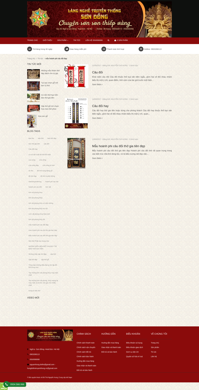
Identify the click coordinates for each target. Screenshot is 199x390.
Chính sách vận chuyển (86, 347)
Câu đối (97, 72)
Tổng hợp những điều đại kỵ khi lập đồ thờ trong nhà (43, 266)
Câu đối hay (100, 106)
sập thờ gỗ (45, 260)
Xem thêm (97, 84)
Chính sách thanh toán (86, 343)
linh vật (48, 187)
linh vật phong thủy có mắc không (41, 203)
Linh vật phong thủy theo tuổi (39, 214)
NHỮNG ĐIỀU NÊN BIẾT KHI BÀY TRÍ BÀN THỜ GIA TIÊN (43, 247)
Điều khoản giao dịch (134, 347)
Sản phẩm (155, 347)
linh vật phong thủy (36, 198)
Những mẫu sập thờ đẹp (37, 254)
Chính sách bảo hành (85, 356)
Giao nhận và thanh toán (86, 366)
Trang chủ (32, 40)
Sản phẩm (62, 40)
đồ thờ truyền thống (47, 176)
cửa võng (42, 160)
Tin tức (76, 40)
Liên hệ (154, 356)
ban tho (31, 138)
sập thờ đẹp (33, 260)
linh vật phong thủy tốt (37, 219)
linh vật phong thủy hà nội (38, 208)
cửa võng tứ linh (49, 165)
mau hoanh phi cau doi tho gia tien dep (43, 230)
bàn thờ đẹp (51, 138)
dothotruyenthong (35, 182)
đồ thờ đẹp (33, 176)
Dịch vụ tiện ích (132, 352)
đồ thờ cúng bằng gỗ (44, 171)
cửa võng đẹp (34, 165)
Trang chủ (155, 343)
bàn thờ (41, 138)
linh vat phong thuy (35, 192)
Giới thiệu (47, 40)
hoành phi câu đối (35, 187)
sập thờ (53, 254)
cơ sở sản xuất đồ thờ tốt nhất (40, 155)
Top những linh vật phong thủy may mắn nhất (43, 274)
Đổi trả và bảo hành (84, 370)
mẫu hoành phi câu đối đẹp (38, 225)
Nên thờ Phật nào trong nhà (39, 241)
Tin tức (153, 352)
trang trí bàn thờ (34, 291)
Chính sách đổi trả (84, 352)
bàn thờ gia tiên (34, 144)
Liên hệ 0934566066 (94, 40)
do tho (31, 171)
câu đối (46, 144)
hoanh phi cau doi (51, 182)
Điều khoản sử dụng (134, 343)
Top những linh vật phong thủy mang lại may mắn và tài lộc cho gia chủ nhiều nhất (43, 283)
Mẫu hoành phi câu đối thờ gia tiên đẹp (118, 146)
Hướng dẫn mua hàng (85, 361)
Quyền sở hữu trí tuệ (134, 356)
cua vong (32, 160)
